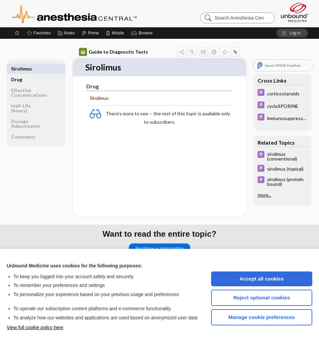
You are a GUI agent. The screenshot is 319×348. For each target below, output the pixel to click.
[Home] (17, 33)
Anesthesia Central (95, 13)
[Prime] (90, 33)
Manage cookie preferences (262, 317)
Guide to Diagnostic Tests (113, 52)
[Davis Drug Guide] (283, 93)
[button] (142, 33)
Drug (16, 68)
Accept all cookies (262, 279)
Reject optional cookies (261, 297)
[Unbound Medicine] (295, 12)
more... (264, 195)
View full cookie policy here (35, 327)
